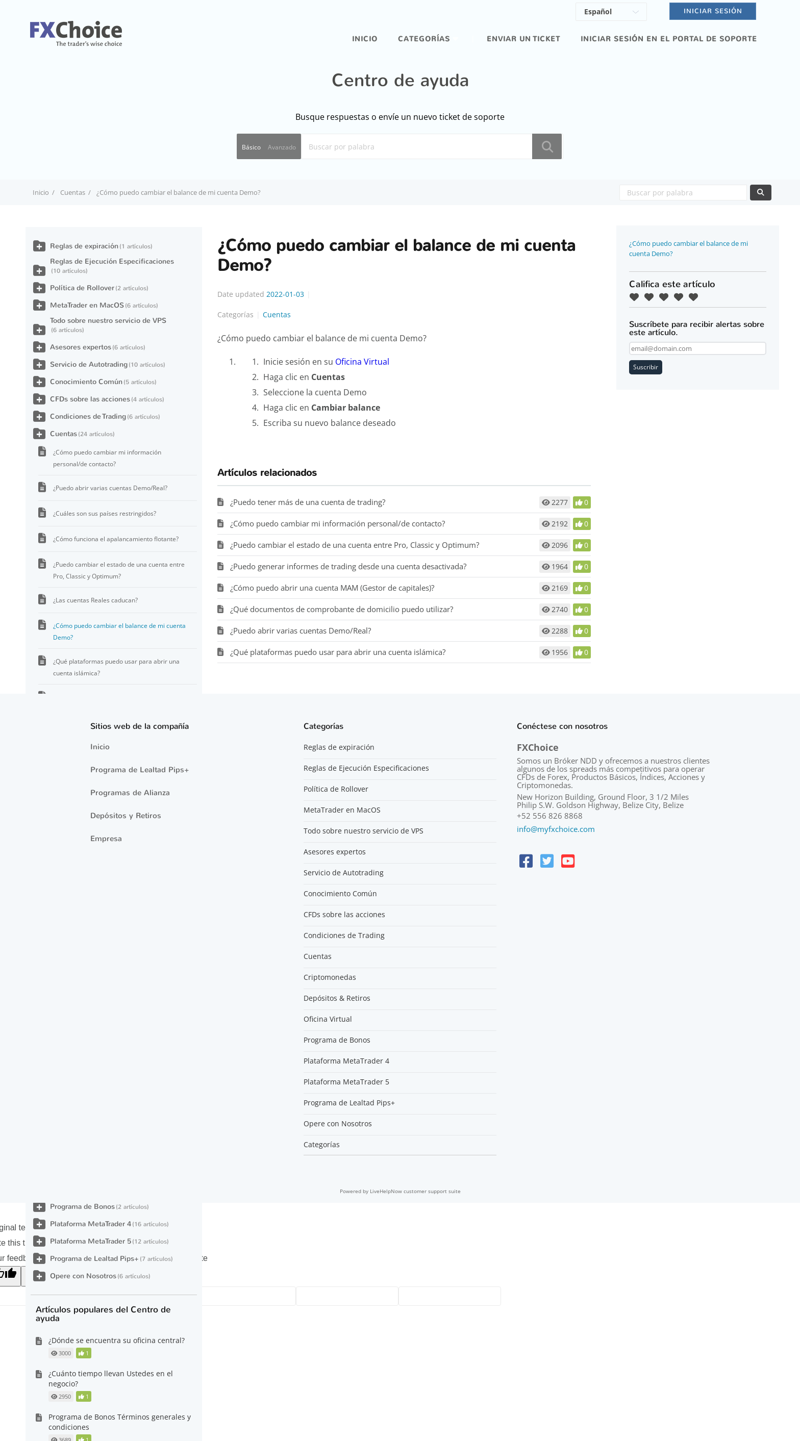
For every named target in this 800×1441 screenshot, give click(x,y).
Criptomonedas (330, 977)
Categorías (424, 39)
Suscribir (645, 367)
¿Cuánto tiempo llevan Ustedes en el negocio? (110, 1378)
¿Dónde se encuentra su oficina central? (116, 1340)
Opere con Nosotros (83, 1276)
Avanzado (282, 147)
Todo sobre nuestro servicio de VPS (108, 320)
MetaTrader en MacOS (87, 305)
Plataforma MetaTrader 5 (90, 1241)
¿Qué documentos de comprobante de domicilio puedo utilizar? (341, 609)
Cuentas (72, 192)
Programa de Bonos (82, 1206)
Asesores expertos (80, 347)
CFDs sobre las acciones (90, 399)
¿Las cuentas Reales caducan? (95, 600)
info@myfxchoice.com (556, 829)
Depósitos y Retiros (125, 816)
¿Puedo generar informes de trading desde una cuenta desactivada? (348, 566)
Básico (251, 147)
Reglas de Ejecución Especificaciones (112, 261)
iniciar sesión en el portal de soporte (669, 39)
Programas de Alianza (130, 793)
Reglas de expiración (84, 246)
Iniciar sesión (713, 11)
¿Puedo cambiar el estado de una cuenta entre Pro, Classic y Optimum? (354, 545)
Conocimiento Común (86, 382)
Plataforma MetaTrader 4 (90, 1224)
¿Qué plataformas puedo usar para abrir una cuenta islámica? (337, 652)
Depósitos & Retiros (337, 998)
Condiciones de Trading (88, 416)
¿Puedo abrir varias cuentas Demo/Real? (300, 630)
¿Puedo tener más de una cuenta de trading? (307, 502)
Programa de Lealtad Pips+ (94, 1258)
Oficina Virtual (362, 361)
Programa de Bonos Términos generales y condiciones (119, 1422)
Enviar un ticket (523, 39)
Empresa (106, 838)
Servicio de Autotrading (89, 364)
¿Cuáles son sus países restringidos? (104, 513)
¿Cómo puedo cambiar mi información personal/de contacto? (337, 523)
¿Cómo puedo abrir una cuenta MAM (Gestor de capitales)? (332, 588)
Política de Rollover (82, 288)
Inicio (365, 39)
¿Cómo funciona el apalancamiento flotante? (116, 539)
